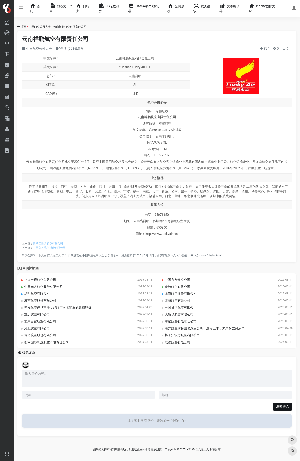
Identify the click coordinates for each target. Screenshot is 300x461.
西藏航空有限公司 (177, 300)
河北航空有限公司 (37, 328)
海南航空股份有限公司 (40, 300)
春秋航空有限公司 (177, 287)
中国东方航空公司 (177, 279)
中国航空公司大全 (40, 26)
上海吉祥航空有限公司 (40, 279)
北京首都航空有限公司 (40, 321)
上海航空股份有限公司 (181, 293)
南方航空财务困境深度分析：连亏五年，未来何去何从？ (205, 328)
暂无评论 (28, 353)
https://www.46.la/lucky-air (206, 255)
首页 (23, 26)
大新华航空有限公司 (179, 314)
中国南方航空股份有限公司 (49, 247)
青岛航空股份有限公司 (40, 335)
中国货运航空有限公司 (181, 307)
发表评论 (282, 406)
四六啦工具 (54, 255)
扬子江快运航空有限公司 (48, 243)
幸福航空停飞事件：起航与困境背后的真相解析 (57, 307)
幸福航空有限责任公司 (181, 321)
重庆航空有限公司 (37, 314)
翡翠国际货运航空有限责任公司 (46, 342)
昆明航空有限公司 (37, 293)
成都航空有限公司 (177, 342)
